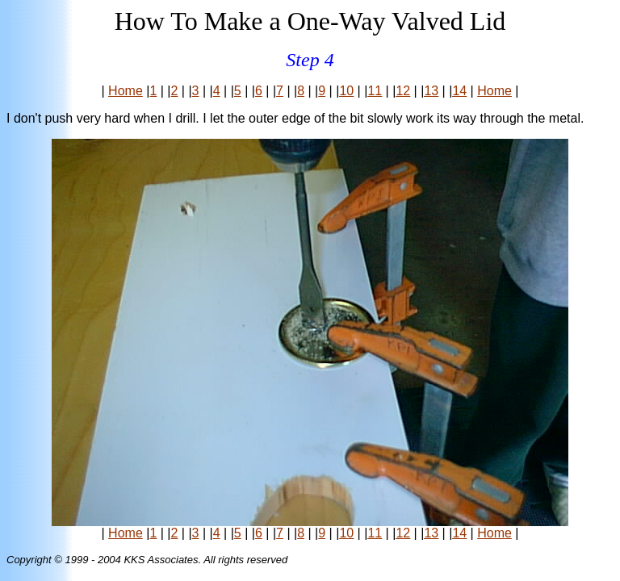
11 (374, 91)
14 (459, 91)
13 (431, 91)
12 (403, 91)
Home (125, 91)
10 (346, 91)
